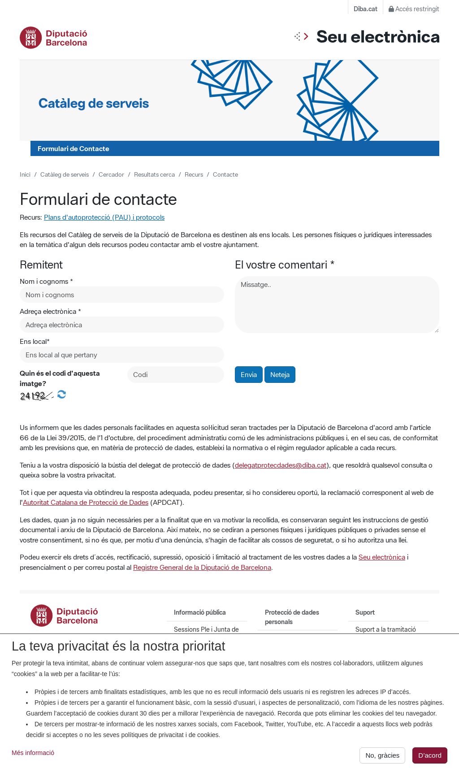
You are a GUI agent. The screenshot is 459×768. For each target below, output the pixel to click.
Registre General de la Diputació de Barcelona (202, 567)
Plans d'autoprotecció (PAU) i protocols (104, 217)
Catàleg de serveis (64, 174)
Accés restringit (414, 9)
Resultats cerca (154, 174)
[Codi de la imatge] (175, 374)
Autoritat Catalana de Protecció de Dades (85, 502)
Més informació (33, 755)
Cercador (111, 174)
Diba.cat (365, 9)
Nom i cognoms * (46, 281)
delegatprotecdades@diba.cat (280, 464)
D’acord (430, 758)
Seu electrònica (382, 556)
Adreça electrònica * (50, 311)
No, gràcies (382, 758)
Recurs (194, 174)
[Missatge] (337, 304)
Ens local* (35, 341)
